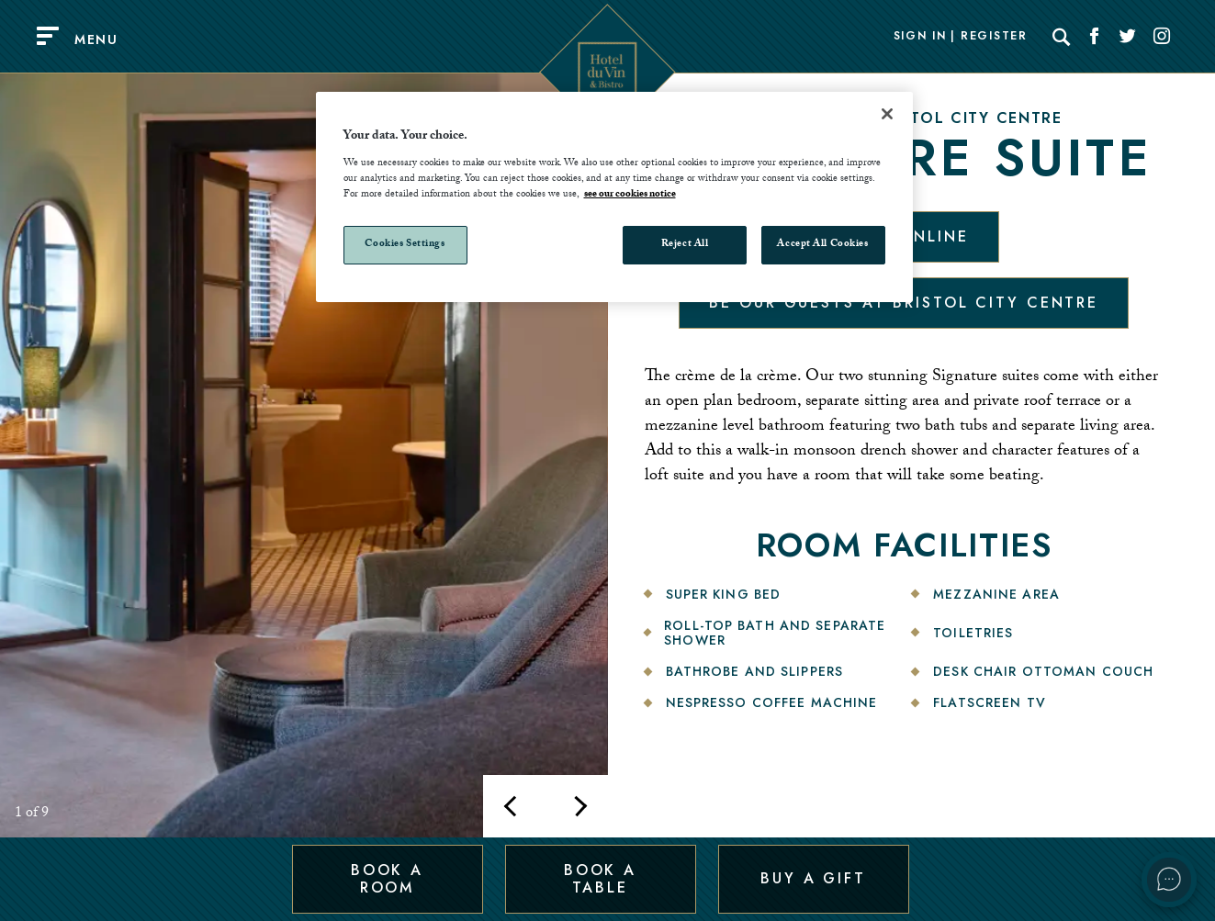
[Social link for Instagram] (1162, 37)
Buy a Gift (813, 878)
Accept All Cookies (822, 244)
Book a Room (387, 878)
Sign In (920, 36)
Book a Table (600, 878)
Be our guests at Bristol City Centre (903, 302)
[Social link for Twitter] (1128, 37)
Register (994, 36)
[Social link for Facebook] (1095, 37)
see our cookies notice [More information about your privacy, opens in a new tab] (630, 195)
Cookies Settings (404, 244)
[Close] (887, 114)
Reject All (685, 244)
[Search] (1061, 37)
